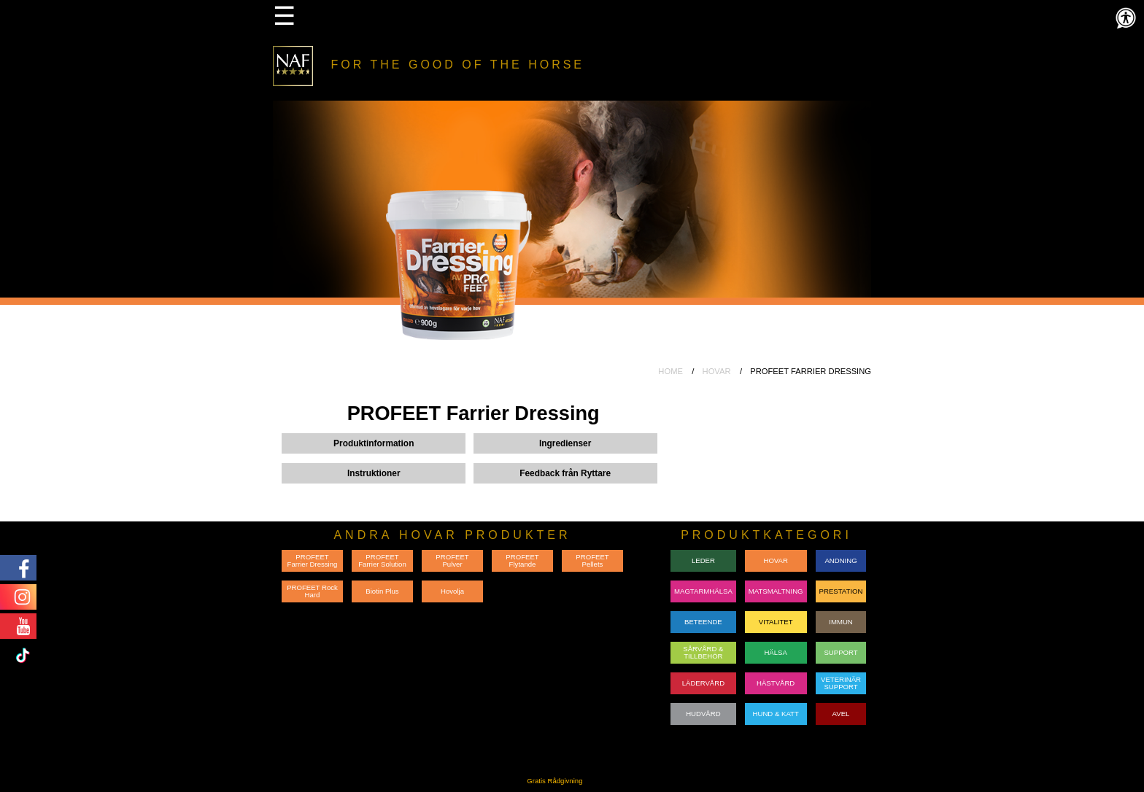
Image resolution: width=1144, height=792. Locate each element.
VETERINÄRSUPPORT (841, 683)
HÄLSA (775, 652)
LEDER (703, 560)
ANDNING (840, 560)
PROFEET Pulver (452, 560)
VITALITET (776, 622)
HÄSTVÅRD (776, 683)
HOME (670, 371)
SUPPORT (840, 652)
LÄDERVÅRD (703, 683)
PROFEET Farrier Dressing (312, 560)
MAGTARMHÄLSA (703, 591)
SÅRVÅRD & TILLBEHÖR (703, 652)
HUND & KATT (776, 714)
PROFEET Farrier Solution (382, 560)
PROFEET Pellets (592, 560)
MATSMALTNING (776, 591)
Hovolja (452, 591)
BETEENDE (703, 622)
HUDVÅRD (703, 714)
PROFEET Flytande (522, 560)
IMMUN (841, 622)
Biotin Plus (382, 591)
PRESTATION (841, 591)
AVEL (841, 714)
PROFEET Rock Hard (312, 591)
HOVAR (717, 371)
